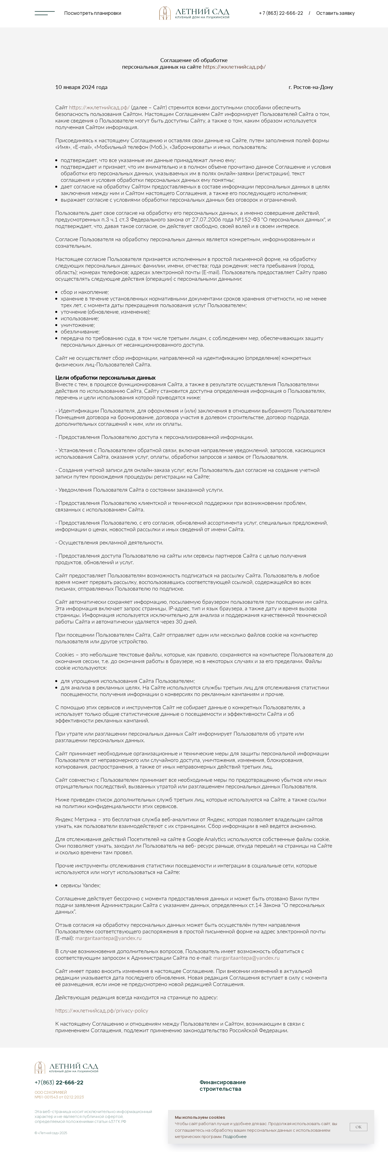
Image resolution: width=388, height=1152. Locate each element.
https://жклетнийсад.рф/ (234, 66)
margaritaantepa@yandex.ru (108, 937)
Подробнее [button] (235, 1136)
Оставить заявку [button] (335, 13)
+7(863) (59, 1082)
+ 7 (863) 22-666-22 (281, 13)
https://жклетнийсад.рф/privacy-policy (101, 1010)
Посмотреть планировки (92, 13)
